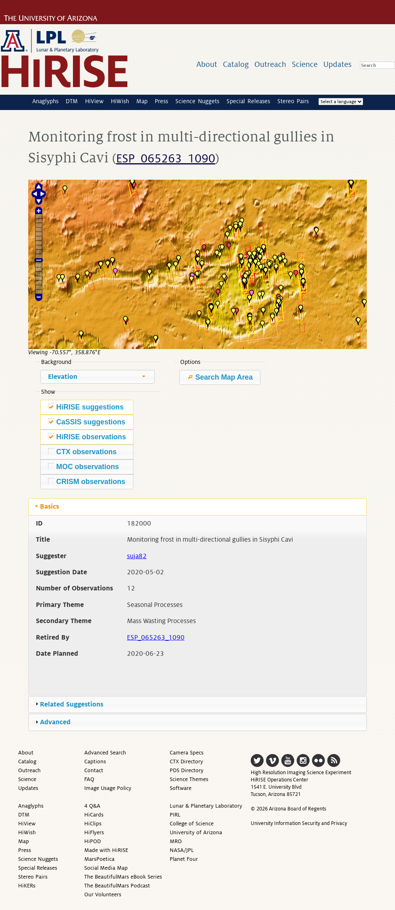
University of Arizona (196, 832)
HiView (94, 101)
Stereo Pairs (293, 101)
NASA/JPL (182, 850)
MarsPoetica (99, 859)
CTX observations (82, 451)
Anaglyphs (45, 101)
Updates (337, 64)
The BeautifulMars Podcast (117, 886)
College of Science (192, 824)
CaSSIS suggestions (86, 422)
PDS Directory (187, 770)
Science (305, 64)
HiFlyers (94, 832)
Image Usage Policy (107, 788)
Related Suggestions (71, 704)
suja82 (137, 556)
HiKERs (26, 886)
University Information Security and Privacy (299, 823)
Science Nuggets (197, 101)
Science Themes (189, 779)
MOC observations (83, 466)
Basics (49, 506)
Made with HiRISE (106, 850)
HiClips (93, 824)
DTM (72, 101)
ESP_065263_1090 (165, 158)
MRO (176, 841)
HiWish (120, 101)
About (206, 64)
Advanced (55, 722)
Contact (93, 770)
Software (180, 788)
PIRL (175, 815)
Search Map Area (220, 377)
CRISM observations (86, 481)
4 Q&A (92, 806)
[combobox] (97, 377)
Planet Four (184, 859)
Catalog (236, 64)
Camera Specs (187, 753)
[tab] (197, 506)
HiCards (94, 815)
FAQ (89, 779)
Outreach (270, 64)
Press (161, 101)
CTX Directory (186, 761)
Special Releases (248, 101)
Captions (95, 761)
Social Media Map (106, 868)
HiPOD (92, 841)
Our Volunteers (102, 894)
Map (142, 101)
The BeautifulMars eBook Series (123, 877)
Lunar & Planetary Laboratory (206, 806)
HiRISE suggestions (86, 407)
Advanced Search (105, 753)
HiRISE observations (87, 436)
